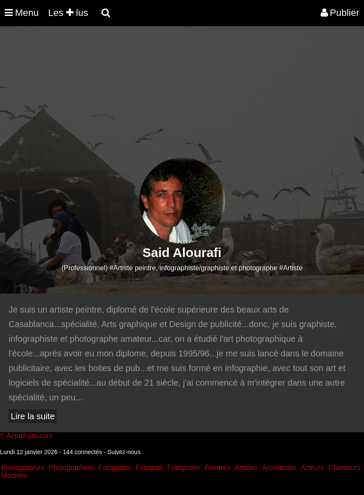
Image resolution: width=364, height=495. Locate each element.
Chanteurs (344, 467)
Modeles (14, 475)
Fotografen (183, 467)
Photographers (71, 467)
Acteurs (312, 467)
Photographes (22, 467)
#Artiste (291, 268)
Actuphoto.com (29, 435)
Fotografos (114, 467)
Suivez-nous (124, 452)
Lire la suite (33, 416)
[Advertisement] (156, 97)
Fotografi (148, 467)
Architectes (279, 467)
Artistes (246, 467)
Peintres (217, 467)
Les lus (68, 12)
